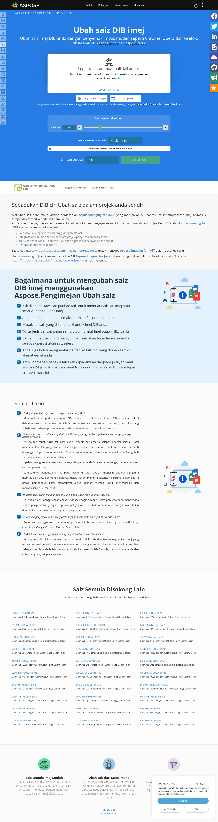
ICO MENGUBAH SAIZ (152, 720)
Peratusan (103, 118)
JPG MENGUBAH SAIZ (23, 613)
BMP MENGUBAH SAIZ (152, 625)
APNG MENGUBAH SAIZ (153, 648)
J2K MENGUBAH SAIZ (23, 625)
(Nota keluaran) (109, 813)
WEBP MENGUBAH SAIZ (153, 672)
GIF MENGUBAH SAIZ (23, 648)
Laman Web (121, 5)
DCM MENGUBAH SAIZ (24, 696)
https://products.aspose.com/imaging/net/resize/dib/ (61, 250)
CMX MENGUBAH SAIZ (88, 720)
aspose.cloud (136, 43)
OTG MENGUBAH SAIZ (88, 708)
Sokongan (103, 5)
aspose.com (108, 43)
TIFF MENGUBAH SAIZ (88, 636)
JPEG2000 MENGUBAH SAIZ (91, 625)
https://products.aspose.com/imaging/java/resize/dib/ (48, 260)
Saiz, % (55, 127)
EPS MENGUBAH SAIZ (152, 708)
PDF (102, 160)
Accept (183, 801)
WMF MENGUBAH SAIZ (24, 672)
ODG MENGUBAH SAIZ (24, 708)
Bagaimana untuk (75, 187)
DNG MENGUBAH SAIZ (152, 696)
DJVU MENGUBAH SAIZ (88, 696)
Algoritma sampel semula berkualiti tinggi (110, 148)
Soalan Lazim (98, 187)
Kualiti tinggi (125, 141)
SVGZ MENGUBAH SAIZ (88, 684)
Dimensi (119, 118)
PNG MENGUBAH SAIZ (88, 648)
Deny (196, 809)
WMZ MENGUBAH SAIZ (88, 672)
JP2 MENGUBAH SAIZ (151, 613)
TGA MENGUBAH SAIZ (24, 660)
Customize (169, 809)
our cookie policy (177, 794)
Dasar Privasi (170, 104)
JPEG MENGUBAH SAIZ (88, 613)
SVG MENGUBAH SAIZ (24, 684)
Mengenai (139, 5)
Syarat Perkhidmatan (146, 104)
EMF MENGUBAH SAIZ (88, 660)
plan (119, 78)
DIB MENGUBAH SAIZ (23, 636)
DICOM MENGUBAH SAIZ (154, 684)
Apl (112, 187)
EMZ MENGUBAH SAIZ (152, 660)
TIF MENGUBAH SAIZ (151, 636)
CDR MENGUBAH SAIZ (24, 720)
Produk (88, 5)
